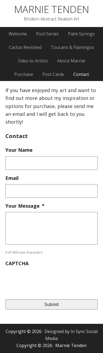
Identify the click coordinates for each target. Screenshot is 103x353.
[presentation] (46, 280)
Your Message (24, 206)
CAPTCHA (17, 263)
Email (12, 178)
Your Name (19, 150)
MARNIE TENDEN (51, 9)
